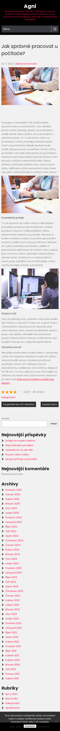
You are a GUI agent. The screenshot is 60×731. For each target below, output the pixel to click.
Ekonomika (11, 698)
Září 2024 (10, 531)
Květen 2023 (12, 600)
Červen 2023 (12, 595)
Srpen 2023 (11, 586)
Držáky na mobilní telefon (20, 440)
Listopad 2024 (13, 522)
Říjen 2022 (11, 632)
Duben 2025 (12, 499)
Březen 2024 (12, 554)
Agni (30, 6)
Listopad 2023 (13, 572)
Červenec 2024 (14, 540)
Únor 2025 (11, 508)
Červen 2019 (12, 673)
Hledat (5, 418)
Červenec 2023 (14, 591)
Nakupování (8, 397)
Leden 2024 (12, 563)
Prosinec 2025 (13, 489)
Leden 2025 (12, 512)
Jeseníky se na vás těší (19, 449)
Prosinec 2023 (13, 568)
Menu (6, 29)
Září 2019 (10, 669)
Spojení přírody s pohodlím (21, 459)
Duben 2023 (12, 604)
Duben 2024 (12, 549)
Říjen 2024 (11, 526)
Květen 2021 (12, 655)
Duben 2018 (12, 678)
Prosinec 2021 (13, 646)
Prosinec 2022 (13, 623)
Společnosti (12, 707)
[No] (56, 721)
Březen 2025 (12, 503)
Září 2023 (10, 581)
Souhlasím (30, 726)
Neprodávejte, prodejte (19, 445)
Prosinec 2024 (13, 517)
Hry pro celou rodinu (17, 454)
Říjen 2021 (10, 650)
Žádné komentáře (26, 63)
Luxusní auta (49, 404)
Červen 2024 (12, 545)
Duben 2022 (12, 641)
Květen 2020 (12, 660)
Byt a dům (11, 694)
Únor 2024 (11, 558)
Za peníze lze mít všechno (18, 404)
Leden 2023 (12, 618)
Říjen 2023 (11, 577)
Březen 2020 (12, 664)
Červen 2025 (12, 494)
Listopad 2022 (13, 627)
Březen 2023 (12, 609)
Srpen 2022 (11, 637)
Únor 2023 (11, 614)
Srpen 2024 (12, 535)
